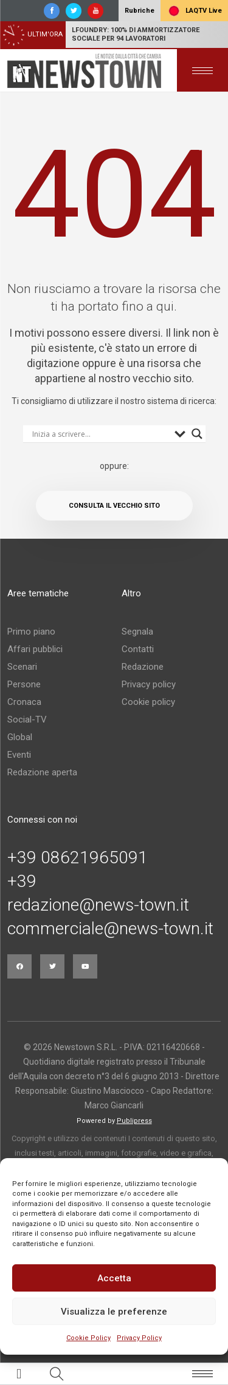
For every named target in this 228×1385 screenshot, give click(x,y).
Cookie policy (148, 701)
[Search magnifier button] (197, 433)
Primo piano (31, 631)
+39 (21, 881)
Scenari (22, 666)
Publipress (134, 1121)
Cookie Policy (88, 1338)
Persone (24, 684)
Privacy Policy (139, 1338)
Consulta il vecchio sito (114, 506)
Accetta (114, 1278)
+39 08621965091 (77, 858)
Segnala (137, 631)
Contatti (138, 649)
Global (19, 737)
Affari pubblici (35, 649)
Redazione (143, 666)
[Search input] (100, 433)
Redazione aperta (42, 772)
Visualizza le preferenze (114, 1311)
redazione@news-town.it (98, 905)
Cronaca (24, 701)
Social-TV (27, 719)
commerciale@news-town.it (110, 929)
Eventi (19, 754)
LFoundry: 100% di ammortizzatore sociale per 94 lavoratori (135, 34)
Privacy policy (149, 684)
